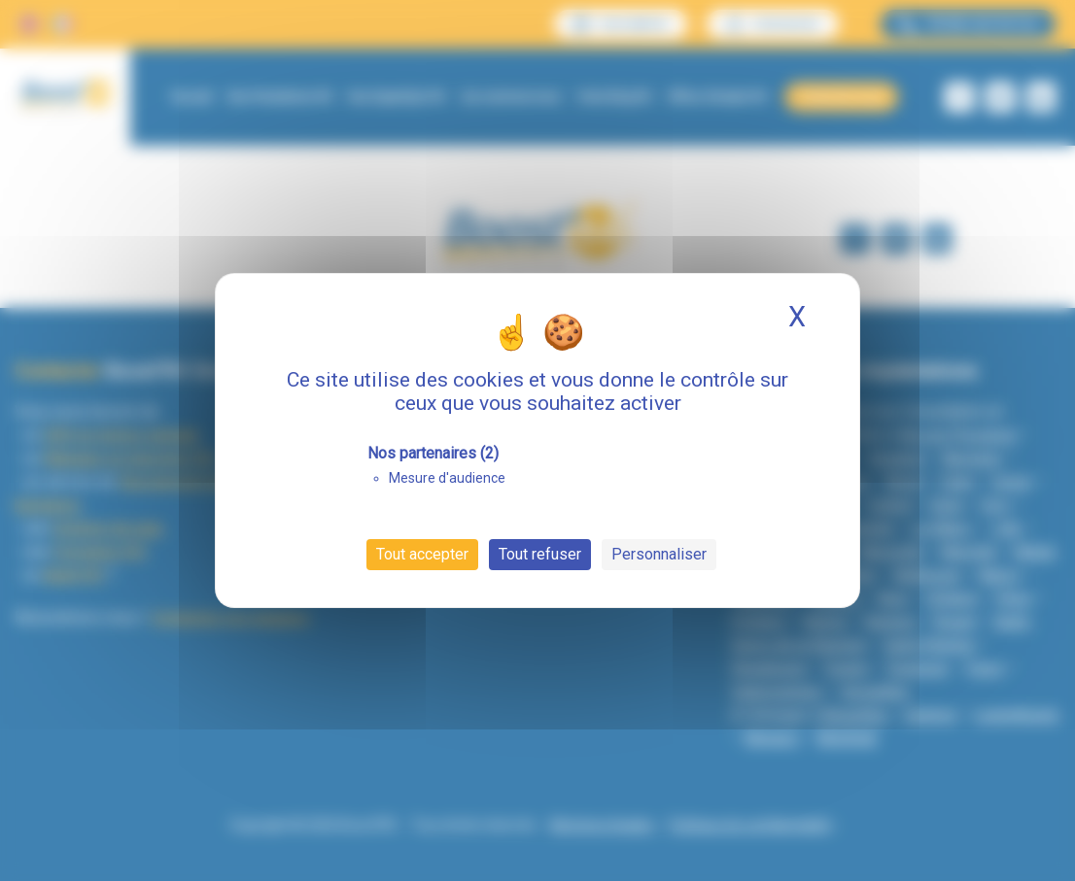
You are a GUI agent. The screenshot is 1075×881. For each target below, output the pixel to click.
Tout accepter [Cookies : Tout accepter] (422, 554)
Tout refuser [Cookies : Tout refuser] (540, 554)
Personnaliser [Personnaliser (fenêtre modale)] (659, 554)
